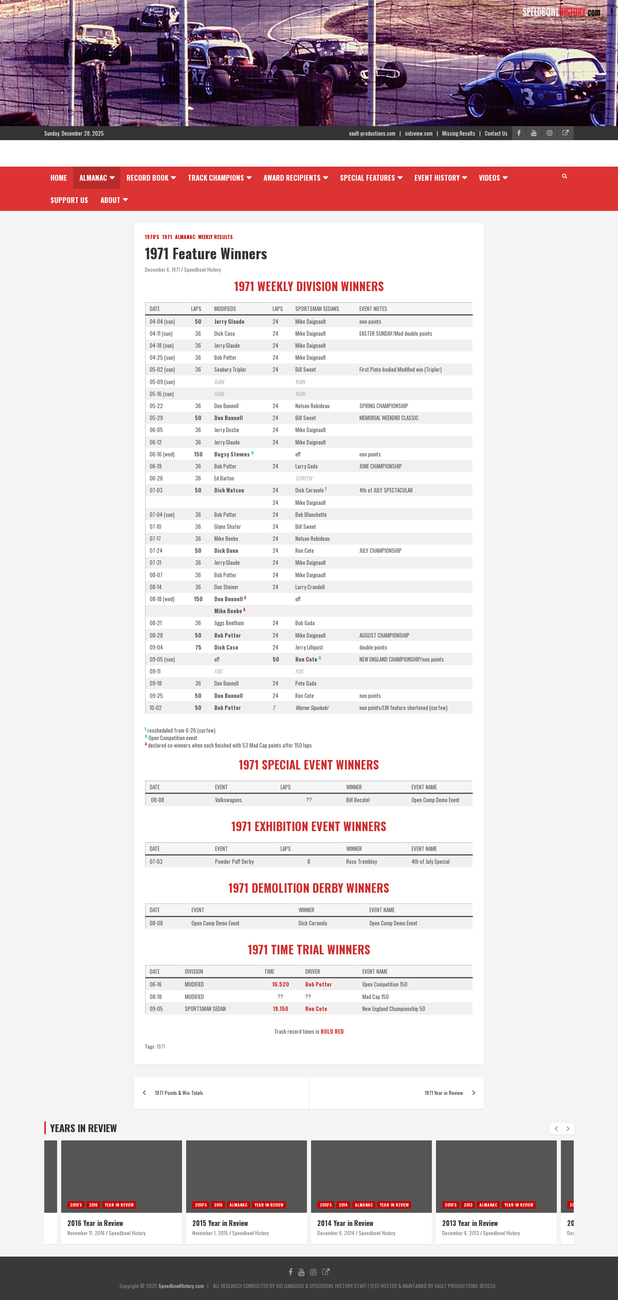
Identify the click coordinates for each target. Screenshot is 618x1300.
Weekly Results (215, 237)
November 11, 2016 (86, 1232)
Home (58, 177)
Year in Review (119, 1205)
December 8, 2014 (336, 1232)
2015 (218, 1205)
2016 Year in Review (95, 1223)
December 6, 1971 (162, 269)
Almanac (93, 177)
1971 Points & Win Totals (179, 1092)
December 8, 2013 (460, 1232)
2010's (76, 1205)
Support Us (69, 200)
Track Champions (216, 177)
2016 (93, 1205)
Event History (437, 177)
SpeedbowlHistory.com (181, 1285)
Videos (489, 177)
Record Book (147, 177)
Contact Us (496, 133)
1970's (152, 237)
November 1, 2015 (210, 1232)
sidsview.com (419, 133)
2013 (468, 1205)
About (110, 200)
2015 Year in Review (220, 1223)
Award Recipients (292, 177)
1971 (167, 237)
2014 (343, 1205)
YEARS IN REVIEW (83, 1127)
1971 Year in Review (444, 1092)
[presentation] (556, 1129)
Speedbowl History (202, 269)
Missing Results (458, 133)
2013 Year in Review (470, 1223)
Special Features (367, 177)
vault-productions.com (372, 133)
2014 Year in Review (345, 1223)
